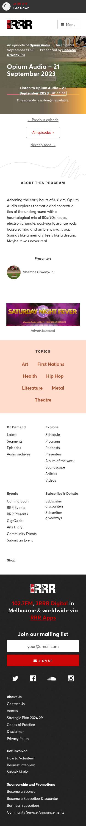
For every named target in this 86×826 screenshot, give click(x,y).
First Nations (50, 364)
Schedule (52, 434)
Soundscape (55, 467)
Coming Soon (18, 501)
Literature (32, 388)
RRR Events (16, 507)
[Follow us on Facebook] (33, 679)
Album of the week (60, 460)
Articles (51, 473)
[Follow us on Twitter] (15, 679)
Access (12, 710)
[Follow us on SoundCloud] (51, 679)
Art (25, 364)
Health (30, 376)
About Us (14, 697)
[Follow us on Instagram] (71, 679)
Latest (12, 434)
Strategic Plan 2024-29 (25, 717)
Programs (53, 441)
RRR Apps (43, 617)
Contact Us (16, 703)
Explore (51, 427)
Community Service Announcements (35, 812)
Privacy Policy (18, 738)
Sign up (43, 661)
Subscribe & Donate (61, 493)
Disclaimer (15, 731)
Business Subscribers (23, 805)
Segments (14, 441)
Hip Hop (55, 376)
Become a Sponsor (22, 791)
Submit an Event (20, 540)
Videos (50, 480)
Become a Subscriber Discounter (32, 798)
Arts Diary (14, 527)
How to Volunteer (20, 758)
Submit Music (17, 772)
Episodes (14, 447)
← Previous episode (43, 119)
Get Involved (17, 751)
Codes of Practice (21, 724)
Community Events (22, 533)
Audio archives (18, 454)
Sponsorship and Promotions (31, 784)
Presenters (53, 454)
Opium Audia (40, 45)
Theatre (43, 400)
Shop (11, 560)
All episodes (43, 132)
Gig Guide (14, 520)
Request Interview (21, 765)
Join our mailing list (43, 634)
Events (12, 493)
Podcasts (52, 447)
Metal (58, 388)
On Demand (16, 427)
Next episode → (43, 144)
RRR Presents (17, 514)
